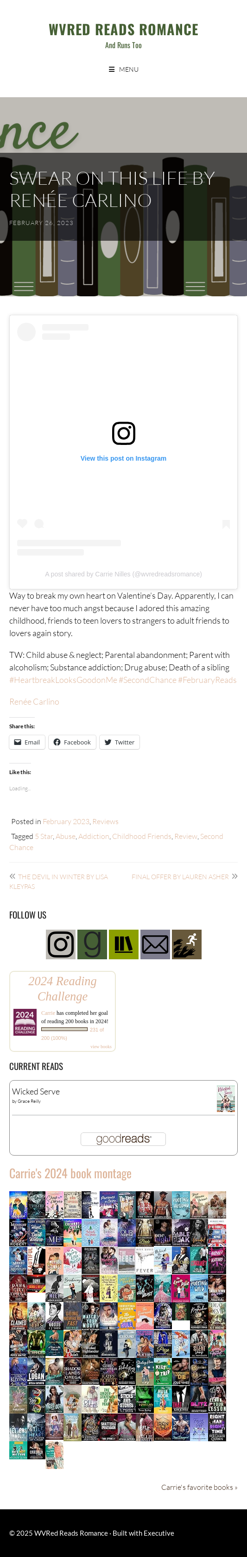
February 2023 (66, 821)
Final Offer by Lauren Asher (180, 877)
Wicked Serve (36, 1091)
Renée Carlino (34, 701)
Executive (159, 1533)
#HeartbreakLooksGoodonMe (63, 680)
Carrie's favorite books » (199, 1486)
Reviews (105, 821)
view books (101, 1046)
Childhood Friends (141, 836)
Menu (129, 69)
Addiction (93, 836)
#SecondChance (148, 680)
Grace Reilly (29, 1101)
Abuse (66, 836)
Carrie (48, 1013)
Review (185, 836)
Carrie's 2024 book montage (70, 1173)
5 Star (44, 836)
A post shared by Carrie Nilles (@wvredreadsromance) (123, 574)
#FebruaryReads (207, 680)
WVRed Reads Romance (123, 29)
